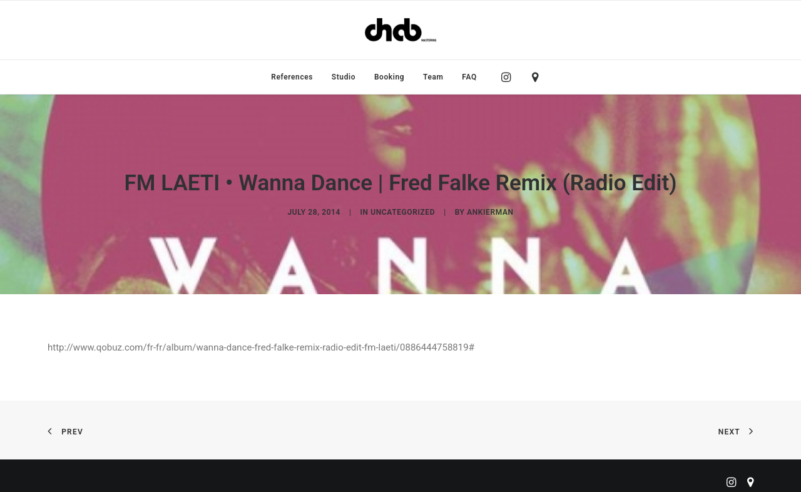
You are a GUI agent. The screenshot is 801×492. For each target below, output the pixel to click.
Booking (389, 77)
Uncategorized (402, 210)
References (292, 77)
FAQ (469, 77)
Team (433, 77)
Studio (343, 77)
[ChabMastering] (400, 30)
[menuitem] (292, 77)
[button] (509, 77)
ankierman (490, 210)
